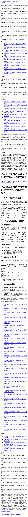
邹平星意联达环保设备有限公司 (9, 1)
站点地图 (7, 511)
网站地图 (3, 511)
